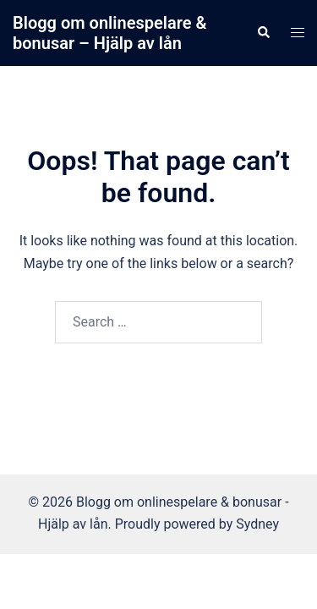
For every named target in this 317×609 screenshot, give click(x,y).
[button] (263, 33)
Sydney (257, 524)
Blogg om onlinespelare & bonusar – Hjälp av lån (109, 33)
